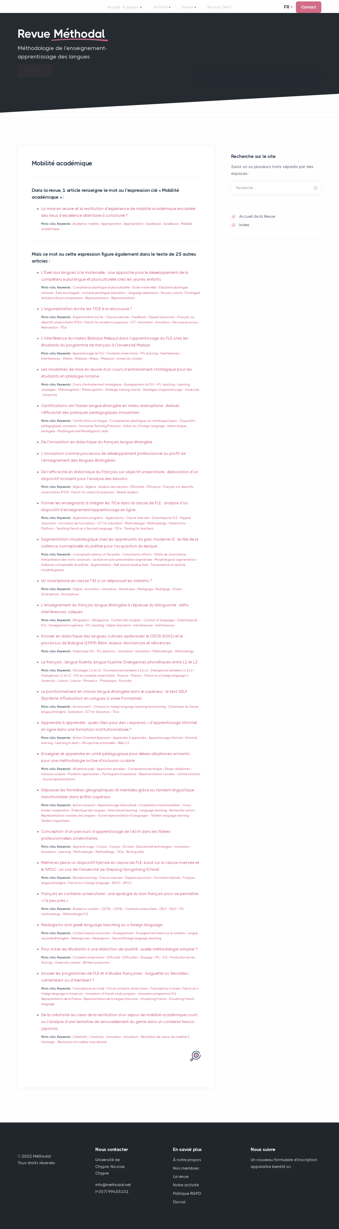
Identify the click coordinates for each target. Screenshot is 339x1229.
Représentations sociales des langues (68, 822)
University (50, 401)
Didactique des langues (88, 817)
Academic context (86, 915)
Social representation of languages (123, 822)
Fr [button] (287, 10)
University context (129, 365)
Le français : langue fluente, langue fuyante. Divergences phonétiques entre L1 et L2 (119, 668)
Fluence (122, 682)
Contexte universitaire (122, 360)
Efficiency (154, 493)
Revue (192, 11)
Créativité (80, 1043)
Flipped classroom (162, 323)
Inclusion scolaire (53, 780)
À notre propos (187, 1159)
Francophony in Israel (165, 995)
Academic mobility (86, 230)
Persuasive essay (185, 329)
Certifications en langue (90, 427)
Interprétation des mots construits (65, 566)
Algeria (78, 493)
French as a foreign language (88, 889)
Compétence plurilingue (145, 775)
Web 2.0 (123, 749)
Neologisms (101, 945)
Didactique (83, 658)
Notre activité (186, 1185)
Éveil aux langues (68, 299)
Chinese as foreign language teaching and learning (129, 713)
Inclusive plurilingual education (103, 299)
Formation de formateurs (77, 530)
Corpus (102, 853)
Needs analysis (128, 499)
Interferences (51, 365)
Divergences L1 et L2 (56, 682)
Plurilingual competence (119, 780)
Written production (96, 969)
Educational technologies (154, 853)
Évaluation (75, 718)
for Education (110, 530)
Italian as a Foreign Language (144, 432)
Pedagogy (163, 595)
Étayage (147, 964)
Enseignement (123, 939)
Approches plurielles (111, 775)
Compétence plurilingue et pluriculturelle (101, 294)
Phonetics (90, 687)
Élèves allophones (177, 775)
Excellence (153, 230)
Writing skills (135, 858)
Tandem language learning (170, 822)
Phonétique (108, 687)
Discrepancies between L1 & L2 (125, 677)
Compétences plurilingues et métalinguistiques (143, 427)
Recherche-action (182, 817)
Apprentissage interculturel (117, 812)
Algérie (91, 493)
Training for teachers (138, 535)
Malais (68, 365)
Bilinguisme (100, 627)
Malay (94, 365)
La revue (181, 1176)
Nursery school (171, 299)
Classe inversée (117, 323)
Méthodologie (135, 530)
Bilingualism (81, 627)
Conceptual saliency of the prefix (96, 561)
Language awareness (143, 299)
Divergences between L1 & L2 (172, 677)
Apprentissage (83, 853)
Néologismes (80, 945)
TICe (63, 334)
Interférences (170, 360)
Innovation (145, 329)
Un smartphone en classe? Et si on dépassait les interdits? (96, 587)
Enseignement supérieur (66, 632)
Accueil (113, 10)
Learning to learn (67, 749)
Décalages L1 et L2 (87, 677)
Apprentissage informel (165, 744)
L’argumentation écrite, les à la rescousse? (86, 315)
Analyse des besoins (113, 493)
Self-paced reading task (131, 571)
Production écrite (182, 964)
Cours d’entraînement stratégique (97, 391)
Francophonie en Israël (88, 995)
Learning (64, 858)
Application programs (88, 524)
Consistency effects (137, 561)
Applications (115, 524)
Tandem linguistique (55, 827)
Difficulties (130, 964)
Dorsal (179, 1202)
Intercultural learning (122, 817)
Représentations (97, 304)
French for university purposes (92, 499)
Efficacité (137, 493)
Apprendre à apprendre (129, 744)
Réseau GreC (220, 10)
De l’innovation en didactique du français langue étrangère (96, 448)
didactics (106, 658)
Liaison (63, 687)
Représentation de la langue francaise (111, 1005)
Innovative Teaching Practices (100, 432)
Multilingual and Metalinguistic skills (83, 438)
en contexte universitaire (94, 682)
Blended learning (85, 884)
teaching (166, 391)
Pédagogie (145, 595)
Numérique (127, 595)
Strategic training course (122, 396)
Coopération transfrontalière (159, 812)
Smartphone (50, 601)
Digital (77, 595)
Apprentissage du (88, 360)
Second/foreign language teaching (136, 945)
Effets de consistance (170, 561)
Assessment (82, 713)
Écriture (128, 853)
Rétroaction (49, 334)
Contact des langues (126, 627)
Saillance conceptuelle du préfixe (64, 571)
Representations (123, 304)
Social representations (59, 786)
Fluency (136, 682)
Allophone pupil (83, 775)
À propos (139, 11)
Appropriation (111, 230)
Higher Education (119, 632)
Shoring (46, 969)
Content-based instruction (92, 939)
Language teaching (153, 817)
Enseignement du (139, 391)
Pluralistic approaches (83, 780)
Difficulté (113, 964)
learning (149, 360)
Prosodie (125, 687)
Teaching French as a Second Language (84, 535)
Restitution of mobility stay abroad (82, 1048)
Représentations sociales (157, 780)
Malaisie (81, 365)
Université (192, 396)
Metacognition (92, 396)
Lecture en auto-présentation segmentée (122, 566)
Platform (47, 535)
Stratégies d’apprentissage (162, 396)
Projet (177, 595)
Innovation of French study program (111, 1000)
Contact (308, 10)
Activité (167, 11)
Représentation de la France (61, 1005)
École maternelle (144, 294)
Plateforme (177, 530)
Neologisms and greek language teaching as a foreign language (101, 931)
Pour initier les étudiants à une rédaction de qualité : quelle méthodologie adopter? (119, 955)
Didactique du (165, 524)
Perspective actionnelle (98, 749)
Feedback (139, 323)
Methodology (156, 530)
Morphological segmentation (175, 566)
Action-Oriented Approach (91, 744)
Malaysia (107, 365)
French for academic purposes (106, 329)
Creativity (97, 1043)
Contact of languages (159, 627)
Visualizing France (153, 1005)
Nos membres (186, 1168)
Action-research (84, 812)
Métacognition (69, 396)
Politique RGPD (187, 1193)
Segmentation (101, 571)
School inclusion (189, 780)
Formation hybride (167, 884)
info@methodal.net (113, 1184)
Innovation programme (157, 1000)
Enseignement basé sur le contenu (160, 939)
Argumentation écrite (88, 323)
